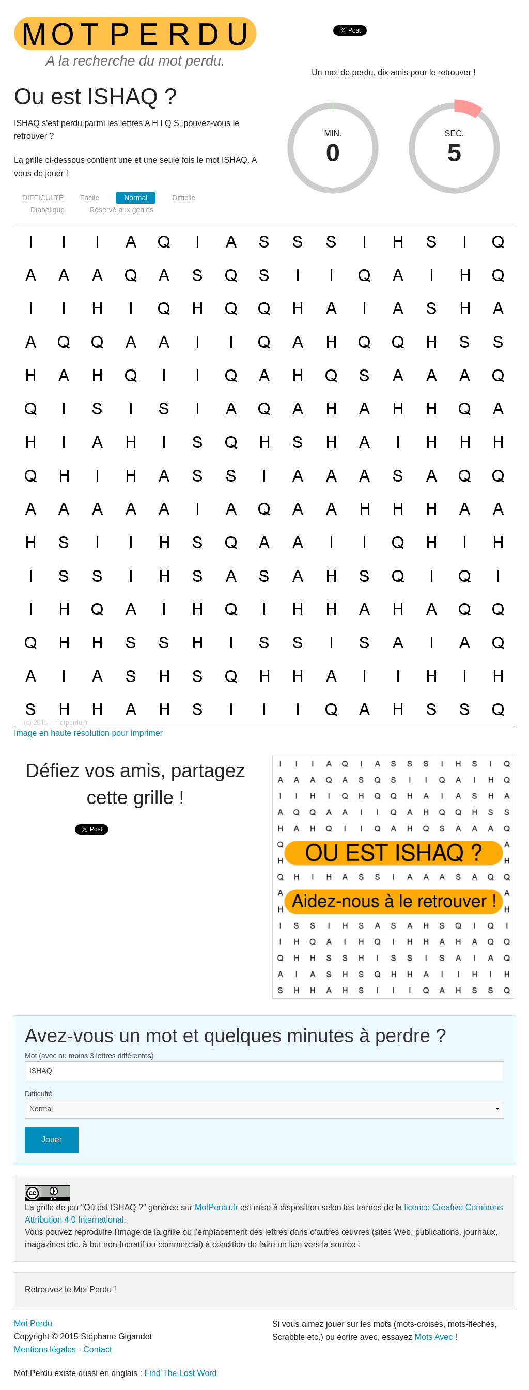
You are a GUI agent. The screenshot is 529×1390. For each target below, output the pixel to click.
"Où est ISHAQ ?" (113, 1207)
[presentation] (350, 41)
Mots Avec (434, 1337)
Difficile (183, 198)
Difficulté (38, 1094)
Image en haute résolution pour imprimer (88, 733)
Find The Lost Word (181, 1373)
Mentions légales (45, 1349)
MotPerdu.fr (216, 1207)
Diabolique (47, 210)
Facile (89, 198)
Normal (135, 198)
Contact (97, 1349)
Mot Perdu (33, 1323)
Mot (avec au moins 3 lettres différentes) (89, 1056)
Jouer (51, 1139)
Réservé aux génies (121, 210)
